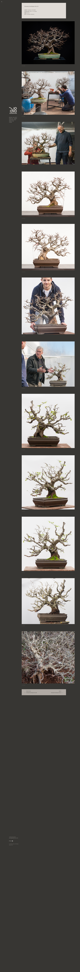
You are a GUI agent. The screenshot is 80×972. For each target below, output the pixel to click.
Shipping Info (12, 119)
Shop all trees (13, 118)
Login (10, 122)
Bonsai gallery (13, 117)
